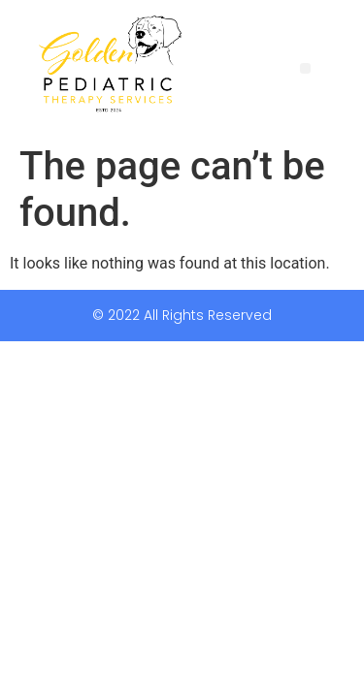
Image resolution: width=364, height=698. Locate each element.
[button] (305, 68)
